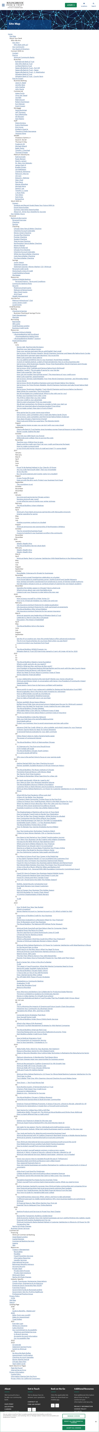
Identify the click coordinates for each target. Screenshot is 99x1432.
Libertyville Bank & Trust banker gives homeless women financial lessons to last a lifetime (50, 429)
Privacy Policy (14, 1296)
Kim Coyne (19, 127)
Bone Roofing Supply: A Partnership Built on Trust (35, 1087)
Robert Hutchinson (22, 102)
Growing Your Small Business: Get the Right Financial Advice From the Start (44, 1190)
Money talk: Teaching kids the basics (30, 347)
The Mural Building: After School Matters (32, 609)
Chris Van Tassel (21, 95)
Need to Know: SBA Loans (26, 954)
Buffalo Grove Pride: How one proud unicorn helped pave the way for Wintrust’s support (49, 704)
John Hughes (20, 87)
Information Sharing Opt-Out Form (24, 1376)
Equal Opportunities (21, 207)
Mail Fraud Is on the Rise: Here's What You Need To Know (38, 949)
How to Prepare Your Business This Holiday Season (35, 890)
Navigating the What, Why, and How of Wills (33, 1011)
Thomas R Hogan (21, 152)
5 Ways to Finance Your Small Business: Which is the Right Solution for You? (45, 801)
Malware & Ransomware (23, 290)
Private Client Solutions (22, 1273)
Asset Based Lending (20, 1237)
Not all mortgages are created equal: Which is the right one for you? (42, 393)
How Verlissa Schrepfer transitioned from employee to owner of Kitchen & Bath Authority (50, 582)
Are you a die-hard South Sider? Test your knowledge (36, 470)
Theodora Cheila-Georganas (25, 131)
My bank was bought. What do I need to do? (33, 780)
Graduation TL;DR (23, 983)
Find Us (15, 55)
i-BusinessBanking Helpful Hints (27, 336)
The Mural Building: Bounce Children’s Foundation (35, 784)
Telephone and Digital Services (25, 1332)
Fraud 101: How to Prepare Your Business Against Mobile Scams (40, 873)
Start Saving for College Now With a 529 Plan (33, 1110)
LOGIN (71, 5)
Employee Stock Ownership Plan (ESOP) (27, 1285)
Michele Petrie (20, 186)
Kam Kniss (19, 197)
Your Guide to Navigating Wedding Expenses (33, 696)
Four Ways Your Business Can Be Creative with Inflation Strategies (41, 839)
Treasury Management (20, 1250)
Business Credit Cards (20, 328)
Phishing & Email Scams (22, 288)
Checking (15, 222)
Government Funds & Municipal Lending (27, 1290)
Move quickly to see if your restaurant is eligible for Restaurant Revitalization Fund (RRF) (49, 689)
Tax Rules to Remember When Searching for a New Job (37, 776)
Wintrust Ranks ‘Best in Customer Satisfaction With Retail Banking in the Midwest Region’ (50, 558)
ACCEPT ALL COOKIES (74, 1428)
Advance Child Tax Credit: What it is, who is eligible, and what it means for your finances (49, 727)
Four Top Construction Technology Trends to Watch (36, 831)
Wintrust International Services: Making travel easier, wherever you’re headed (46, 1154)
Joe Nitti (18, 97)
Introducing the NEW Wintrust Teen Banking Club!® (36, 842)
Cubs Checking (17, 1328)
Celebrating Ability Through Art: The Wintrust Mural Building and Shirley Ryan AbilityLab (49, 1112)
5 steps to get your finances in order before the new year (38, 592)
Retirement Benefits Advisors (23, 1264)
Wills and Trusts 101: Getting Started (30, 1070)
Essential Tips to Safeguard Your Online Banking (34, 1205)
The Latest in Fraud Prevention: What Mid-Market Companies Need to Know (45, 966)
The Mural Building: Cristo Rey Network (31, 717)
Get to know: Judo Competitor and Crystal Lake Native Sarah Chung (42, 415)
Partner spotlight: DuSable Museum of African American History (40, 765)
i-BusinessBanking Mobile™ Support (27, 338)
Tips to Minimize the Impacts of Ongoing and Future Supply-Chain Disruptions (46, 1006)
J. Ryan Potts (20, 193)
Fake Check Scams (20, 292)
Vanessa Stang (20, 133)
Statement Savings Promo (21, 1347)
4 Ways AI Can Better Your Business (30, 797)
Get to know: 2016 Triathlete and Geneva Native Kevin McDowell (40, 368)
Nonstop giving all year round (27, 499)
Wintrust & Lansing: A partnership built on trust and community (40, 1137)
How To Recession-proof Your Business (31, 922)
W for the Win (22, 472)
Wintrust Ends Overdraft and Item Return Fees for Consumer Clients (42, 928)
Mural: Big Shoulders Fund (26, 985)
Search (12, 1302)
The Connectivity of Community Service (31, 1040)
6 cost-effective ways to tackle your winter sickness (36, 501)
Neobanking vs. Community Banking (30, 981)
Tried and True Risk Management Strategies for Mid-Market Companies (43, 1025)
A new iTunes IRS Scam (25, 478)
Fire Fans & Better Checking (24, 258)
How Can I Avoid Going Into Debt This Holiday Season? (37, 880)
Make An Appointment (20, 1317)
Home (10, 34)
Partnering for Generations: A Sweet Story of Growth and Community (42, 1106)
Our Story (16, 43)
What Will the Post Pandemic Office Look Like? (34, 795)
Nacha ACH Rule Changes (21, 1226)
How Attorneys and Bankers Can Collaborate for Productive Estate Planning (45, 992)
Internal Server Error (18, 1370)
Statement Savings (20, 264)
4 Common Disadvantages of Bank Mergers (33, 894)
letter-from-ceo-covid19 (21, 1315)
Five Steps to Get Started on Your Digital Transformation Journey (40, 837)
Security (15, 286)
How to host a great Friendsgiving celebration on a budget (38, 577)
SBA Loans (16, 324)
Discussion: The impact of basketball (30, 620)
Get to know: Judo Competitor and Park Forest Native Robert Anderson (43, 417)
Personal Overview (19, 220)
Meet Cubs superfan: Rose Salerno (29, 357)
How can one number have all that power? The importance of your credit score (46, 374)
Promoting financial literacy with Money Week (34, 772)
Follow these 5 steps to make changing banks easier (36, 736)
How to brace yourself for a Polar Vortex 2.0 (33, 598)
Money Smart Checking (22, 233)
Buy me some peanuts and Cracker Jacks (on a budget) (37, 474)
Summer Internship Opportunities (26, 210)
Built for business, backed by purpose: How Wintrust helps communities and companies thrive (52, 1186)
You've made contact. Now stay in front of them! (35, 408)
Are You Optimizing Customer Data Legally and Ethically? (38, 852)
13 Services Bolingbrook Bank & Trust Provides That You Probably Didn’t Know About (48, 998)
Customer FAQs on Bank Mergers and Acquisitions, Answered (40, 787)
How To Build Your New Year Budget (30, 907)
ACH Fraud (18, 294)
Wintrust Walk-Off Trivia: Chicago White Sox (33, 1068)
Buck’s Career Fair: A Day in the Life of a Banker (34, 962)
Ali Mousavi (19, 117)
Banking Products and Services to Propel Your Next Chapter (39, 1211)
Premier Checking (20, 237)
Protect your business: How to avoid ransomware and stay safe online (42, 723)
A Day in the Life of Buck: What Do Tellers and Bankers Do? (38, 867)
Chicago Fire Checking (22, 250)
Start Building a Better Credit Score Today (32, 1034)
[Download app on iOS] (53, 1405)
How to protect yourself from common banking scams (37, 1146)
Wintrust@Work (18, 1275)
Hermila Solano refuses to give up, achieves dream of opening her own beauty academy (49, 584)
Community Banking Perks (22, 283)
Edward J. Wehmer (22, 178)
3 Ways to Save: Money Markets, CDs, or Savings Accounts (38, 833)
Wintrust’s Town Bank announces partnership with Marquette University (44, 512)
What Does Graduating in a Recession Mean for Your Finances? (40, 920)
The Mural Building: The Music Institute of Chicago (35, 770)
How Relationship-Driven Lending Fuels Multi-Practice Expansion (41, 1144)
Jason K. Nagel (20, 83)
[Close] (96, 1422)
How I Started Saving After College (29, 975)
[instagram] (34, 1409)
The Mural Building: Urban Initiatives (30, 505)
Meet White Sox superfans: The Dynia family (33, 391)
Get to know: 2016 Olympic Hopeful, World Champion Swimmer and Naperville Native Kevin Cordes (53, 353)
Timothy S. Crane (21, 190)
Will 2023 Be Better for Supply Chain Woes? (33, 892)
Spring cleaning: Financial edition (29, 675)
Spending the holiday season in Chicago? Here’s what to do (38, 588)
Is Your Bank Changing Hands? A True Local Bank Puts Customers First (43, 858)
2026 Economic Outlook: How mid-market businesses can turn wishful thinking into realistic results (53, 1218)
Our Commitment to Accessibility (24, 1330)
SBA (13, 1245)
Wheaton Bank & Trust (23, 74)
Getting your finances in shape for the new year (34, 1121)
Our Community (18, 47)
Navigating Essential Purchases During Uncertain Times (37, 1180)
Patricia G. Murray (22, 174)
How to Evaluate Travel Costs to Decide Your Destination (38, 814)
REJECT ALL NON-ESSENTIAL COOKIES (73, 1422)
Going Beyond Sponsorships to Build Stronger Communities (39, 1099)
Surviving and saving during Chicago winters (33, 497)
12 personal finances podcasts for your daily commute (37, 732)
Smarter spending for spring (27, 514)
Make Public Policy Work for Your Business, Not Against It (38, 1049)
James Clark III (20, 165)
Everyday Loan (17, 1323)
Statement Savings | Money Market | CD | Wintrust (32, 267)
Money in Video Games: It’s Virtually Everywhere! (35, 996)
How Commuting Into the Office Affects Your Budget (36, 818)
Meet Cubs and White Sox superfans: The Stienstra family (38, 421)
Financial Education (19, 341)
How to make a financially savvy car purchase (34, 698)
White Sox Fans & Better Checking (26, 254)
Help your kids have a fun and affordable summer (35, 719)
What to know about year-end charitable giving (34, 590)
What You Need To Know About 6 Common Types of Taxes (38, 672)
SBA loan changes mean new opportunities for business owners (40, 1059)
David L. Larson (20, 161)
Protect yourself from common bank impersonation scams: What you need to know (48, 1182)
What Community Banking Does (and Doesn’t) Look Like (37, 875)
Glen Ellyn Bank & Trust (23, 64)
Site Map (12, 36)
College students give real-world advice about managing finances (41, 1173)
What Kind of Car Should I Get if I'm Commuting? (35, 846)
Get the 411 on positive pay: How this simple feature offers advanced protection (46, 639)
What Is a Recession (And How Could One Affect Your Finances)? (41, 939)
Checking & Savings (19, 311)
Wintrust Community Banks (24, 57)
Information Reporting (22, 1258)
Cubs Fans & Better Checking (24, 256)
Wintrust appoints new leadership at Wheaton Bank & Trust (39, 615)
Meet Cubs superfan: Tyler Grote (29, 372)
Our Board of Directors (20, 49)
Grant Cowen (20, 106)
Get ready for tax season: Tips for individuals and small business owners (43, 1127)
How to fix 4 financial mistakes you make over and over (37, 601)
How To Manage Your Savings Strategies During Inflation (37, 827)
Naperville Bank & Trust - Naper (27, 70)
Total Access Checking (22, 241)
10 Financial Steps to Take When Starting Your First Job (37, 1203)
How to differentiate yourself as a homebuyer (33, 694)
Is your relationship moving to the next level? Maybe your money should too (45, 679)
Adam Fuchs (19, 93)
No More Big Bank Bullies (21, 1353)
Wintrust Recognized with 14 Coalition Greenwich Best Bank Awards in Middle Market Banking (52, 1135)
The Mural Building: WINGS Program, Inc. (32, 649)
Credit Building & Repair (21, 273)
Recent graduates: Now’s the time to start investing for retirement (41, 691)
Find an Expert (34, 1404)
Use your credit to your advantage (29, 400)
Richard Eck (19, 199)
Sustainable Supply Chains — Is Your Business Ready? (36, 823)
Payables (17, 1254)
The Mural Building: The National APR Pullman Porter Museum (39, 924)
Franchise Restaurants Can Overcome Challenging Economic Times (41, 1032)
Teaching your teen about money (29, 349)
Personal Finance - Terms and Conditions (30, 281)
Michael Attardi (21, 146)
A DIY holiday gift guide (25, 749)
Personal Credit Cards (20, 269)
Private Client (17, 1269)
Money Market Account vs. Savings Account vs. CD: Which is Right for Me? (44, 911)
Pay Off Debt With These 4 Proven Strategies (33, 977)
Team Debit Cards (18, 1364)
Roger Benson (20, 159)
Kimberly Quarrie (21, 129)
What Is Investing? (24, 909)
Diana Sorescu (20, 123)
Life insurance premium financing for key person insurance (38, 611)
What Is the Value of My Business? (29, 1023)
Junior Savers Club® (19, 303)
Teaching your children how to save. (30, 442)
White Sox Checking (19, 1326)
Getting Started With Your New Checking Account (35, 763)
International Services (20, 1262)
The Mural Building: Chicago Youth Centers (32, 751)
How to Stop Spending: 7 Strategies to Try (32, 1042)
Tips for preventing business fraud (29, 531)
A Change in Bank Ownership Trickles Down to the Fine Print (39, 799)
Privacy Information (16, 1372)
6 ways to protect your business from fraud (33, 643)
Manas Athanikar (21, 184)
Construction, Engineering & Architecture (27, 1283)
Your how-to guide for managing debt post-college (35, 1192)
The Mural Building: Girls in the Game (30, 626)
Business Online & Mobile (21, 332)
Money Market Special (20, 1359)
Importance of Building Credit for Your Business (34, 916)
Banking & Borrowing (19, 218)
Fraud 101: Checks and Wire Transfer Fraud (32, 877)
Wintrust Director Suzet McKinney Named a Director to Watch (40, 951)
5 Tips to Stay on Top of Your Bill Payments (32, 973)
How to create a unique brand (28, 446)
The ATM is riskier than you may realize (31, 398)
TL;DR (19, 888)
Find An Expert (17, 78)
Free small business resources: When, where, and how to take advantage (44, 1197)
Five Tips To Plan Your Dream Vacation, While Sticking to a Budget (41, 816)
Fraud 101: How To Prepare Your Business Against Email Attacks (40, 861)
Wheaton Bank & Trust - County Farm (29, 76)
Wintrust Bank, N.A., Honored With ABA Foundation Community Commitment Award (48, 869)
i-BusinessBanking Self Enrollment (26, 334)
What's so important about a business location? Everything (38, 406)
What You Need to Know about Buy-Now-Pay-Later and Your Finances (43, 803)
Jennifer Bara (20, 85)
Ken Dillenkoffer (21, 114)
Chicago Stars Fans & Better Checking (27, 229)
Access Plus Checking (22, 235)
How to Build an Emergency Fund (29, 1038)
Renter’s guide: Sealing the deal (28, 431)
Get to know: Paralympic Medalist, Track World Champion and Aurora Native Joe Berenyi (50, 389)
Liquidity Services (20, 1260)
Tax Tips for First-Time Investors (29, 774)
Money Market (19, 245)
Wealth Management (20, 296)
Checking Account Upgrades (24, 231)
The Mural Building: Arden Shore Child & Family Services (37, 1019)
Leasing (15, 1243)
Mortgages (16, 275)
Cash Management (19, 315)
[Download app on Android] (57, 1405)
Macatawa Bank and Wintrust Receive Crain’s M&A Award (38, 1161)
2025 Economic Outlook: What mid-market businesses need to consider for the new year (50, 1129)
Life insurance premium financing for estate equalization (37, 605)
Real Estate (16, 322)
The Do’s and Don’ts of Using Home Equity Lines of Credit (38, 932)
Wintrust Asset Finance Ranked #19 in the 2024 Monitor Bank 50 (40, 1123)
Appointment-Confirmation (22, 1355)
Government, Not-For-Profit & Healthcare (27, 1292)
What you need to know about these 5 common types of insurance (41, 713)
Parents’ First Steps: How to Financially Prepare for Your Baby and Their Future (45, 958)
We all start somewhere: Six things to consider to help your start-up (42, 404)
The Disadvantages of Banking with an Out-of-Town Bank (38, 812)
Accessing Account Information (25, 1336)
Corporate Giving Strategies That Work (31, 1015)
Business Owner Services (20, 1228)
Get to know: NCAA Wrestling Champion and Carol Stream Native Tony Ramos (46, 383)
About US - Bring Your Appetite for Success (30, 212)
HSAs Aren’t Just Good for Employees (31, 1171)
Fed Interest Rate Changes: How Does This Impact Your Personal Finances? (44, 865)
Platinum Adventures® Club (22, 300)
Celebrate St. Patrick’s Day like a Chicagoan (32, 617)
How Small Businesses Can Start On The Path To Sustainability (39, 820)
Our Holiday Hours (18, 214)
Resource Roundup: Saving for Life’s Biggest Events (35, 1051)
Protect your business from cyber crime (31, 396)
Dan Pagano (19, 119)
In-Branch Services (21, 1334)
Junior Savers (19, 262)
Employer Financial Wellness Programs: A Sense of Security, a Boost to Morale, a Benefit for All (51, 1104)
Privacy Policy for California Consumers (25, 1378)
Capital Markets (18, 1239)
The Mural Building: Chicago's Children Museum (34, 1097)
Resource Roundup (24, 937)
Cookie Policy (16, 1374)
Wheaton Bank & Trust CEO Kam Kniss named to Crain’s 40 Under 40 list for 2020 (47, 651)
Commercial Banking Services (23, 1241)
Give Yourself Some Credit (26, 1017)
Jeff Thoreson (20, 112)
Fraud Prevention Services (23, 1256)
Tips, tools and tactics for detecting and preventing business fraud (41, 1133)
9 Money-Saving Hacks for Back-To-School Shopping (36, 730)
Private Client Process (22, 1271)
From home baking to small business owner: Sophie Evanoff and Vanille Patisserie (47, 579)
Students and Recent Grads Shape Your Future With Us (34, 205)
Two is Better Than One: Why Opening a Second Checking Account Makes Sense (46, 1078)
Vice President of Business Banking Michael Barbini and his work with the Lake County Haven (51, 668)
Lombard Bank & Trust (23, 66)
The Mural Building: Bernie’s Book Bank (31, 546)
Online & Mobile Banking (21, 279)
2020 (13, 1313)
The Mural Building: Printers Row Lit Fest (31, 825)
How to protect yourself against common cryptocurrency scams (40, 1150)
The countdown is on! (25, 484)
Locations (9, 1406)
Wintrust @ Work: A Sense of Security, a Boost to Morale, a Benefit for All (44, 1152)
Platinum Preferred (21, 248)
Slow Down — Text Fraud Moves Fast (30, 1083)
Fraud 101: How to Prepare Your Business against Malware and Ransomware (45, 863)
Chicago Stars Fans (19, 1362)
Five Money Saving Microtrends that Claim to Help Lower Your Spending (43, 1176)
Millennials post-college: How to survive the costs (35, 438)
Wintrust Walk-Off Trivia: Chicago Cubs (31, 1066)
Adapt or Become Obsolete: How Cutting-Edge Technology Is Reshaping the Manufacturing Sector (53, 1053)
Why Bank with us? (21, 45)
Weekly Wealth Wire (24, 543)
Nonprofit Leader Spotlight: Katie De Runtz (32, 968)
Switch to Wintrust (19, 1349)
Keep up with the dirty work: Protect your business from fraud (40, 480)
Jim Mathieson (20, 169)
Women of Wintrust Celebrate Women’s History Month (37, 941)
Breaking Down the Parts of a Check (30, 930)
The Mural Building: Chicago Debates (30, 708)
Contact (15, 53)
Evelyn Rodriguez (21, 125)
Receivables (18, 1252)
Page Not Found (16, 1368)
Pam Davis (19, 182)
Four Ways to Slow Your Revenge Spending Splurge (35, 782)
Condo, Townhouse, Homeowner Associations (29, 1281)
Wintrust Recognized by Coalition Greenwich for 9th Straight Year (41, 1063)
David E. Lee (19, 188)
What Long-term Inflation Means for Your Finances (35, 844)
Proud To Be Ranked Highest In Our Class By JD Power (36, 467)
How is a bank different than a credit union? (33, 1114)
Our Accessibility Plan (22, 1338)
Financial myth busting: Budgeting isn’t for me (33, 1220)
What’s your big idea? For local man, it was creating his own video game (43, 706)
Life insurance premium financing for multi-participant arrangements (42, 607)
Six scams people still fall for (27, 753)
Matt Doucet (20, 100)
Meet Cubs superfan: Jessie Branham (30, 377)
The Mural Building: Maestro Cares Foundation (34, 662)
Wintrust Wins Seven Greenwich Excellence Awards (36, 806)
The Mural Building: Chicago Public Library (32, 970)
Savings (15, 224)
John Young (19, 89)
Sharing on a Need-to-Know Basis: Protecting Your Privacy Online (41, 848)
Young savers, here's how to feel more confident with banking (39, 685)
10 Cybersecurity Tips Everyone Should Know (33, 746)
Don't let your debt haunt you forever (30, 436)
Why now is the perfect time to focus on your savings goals (39, 757)
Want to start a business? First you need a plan (34, 402)
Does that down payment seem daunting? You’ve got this (38, 355)
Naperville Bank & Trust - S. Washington (30, 72)
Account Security (18, 1266)
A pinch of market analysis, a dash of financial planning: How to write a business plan (48, 362)
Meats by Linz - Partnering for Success (31, 1093)
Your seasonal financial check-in (29, 1163)
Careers (15, 203)
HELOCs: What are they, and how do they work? (34, 666)
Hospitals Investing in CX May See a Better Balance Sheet (38, 808)
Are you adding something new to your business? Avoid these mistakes (43, 360)
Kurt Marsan (20, 104)
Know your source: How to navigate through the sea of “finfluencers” (42, 1159)
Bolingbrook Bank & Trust (24, 62)
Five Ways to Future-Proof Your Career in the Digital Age (37, 856)
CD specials (16, 1345)
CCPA (13, 1298)
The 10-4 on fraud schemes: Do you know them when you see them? (42, 641)
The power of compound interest (29, 738)
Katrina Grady (20, 157)
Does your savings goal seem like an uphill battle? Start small (39, 351)
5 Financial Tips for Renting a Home (30, 935)
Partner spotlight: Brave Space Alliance (31, 702)
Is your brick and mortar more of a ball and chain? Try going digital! (41, 448)
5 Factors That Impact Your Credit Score (31, 1089)
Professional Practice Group (22, 1294)
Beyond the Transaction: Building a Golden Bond (34, 1216)
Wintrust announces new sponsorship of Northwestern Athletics (41, 527)
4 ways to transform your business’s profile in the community (39, 533)
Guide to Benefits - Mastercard (23, 1311)
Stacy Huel (19, 180)
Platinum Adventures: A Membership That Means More (37, 1057)
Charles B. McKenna (22, 171)
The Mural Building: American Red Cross (32, 1030)
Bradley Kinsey (20, 167)
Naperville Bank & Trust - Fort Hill (27, 68)
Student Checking (20, 239)
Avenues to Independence (26, 1091)
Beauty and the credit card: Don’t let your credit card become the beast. (43, 444)
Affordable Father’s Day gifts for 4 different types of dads (38, 710)
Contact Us (33, 1402)
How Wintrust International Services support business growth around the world (46, 1142)
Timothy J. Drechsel (22, 150)
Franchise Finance (19, 1288)
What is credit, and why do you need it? (31, 664)
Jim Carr (18, 176)
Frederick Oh (20, 144)
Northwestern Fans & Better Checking (28, 243)
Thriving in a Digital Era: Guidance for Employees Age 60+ (38, 994)
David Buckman (21, 110)
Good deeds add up (24, 721)
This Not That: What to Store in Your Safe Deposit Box (36, 956)
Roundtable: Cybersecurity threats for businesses (35, 573)
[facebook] (29, 1409)
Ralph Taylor (19, 148)
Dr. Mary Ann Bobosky (23, 163)
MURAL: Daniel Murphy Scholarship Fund (32, 884)
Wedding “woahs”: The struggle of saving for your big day (38, 370)
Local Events (17, 305)
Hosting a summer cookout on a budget (31, 522)
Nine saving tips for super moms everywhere (33, 412)
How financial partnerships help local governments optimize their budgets (44, 1188)
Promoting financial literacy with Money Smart (34, 670)
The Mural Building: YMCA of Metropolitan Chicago (36, 742)
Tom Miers (19, 195)
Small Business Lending (20, 326)
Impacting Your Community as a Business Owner (35, 1009)
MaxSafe (15, 317)
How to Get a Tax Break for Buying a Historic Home (35, 850)
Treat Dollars (17, 1319)
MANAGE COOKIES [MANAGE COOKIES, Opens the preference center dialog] (74, 1416)
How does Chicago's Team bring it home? (32, 419)
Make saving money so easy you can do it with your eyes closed (40, 425)
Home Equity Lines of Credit (22, 271)
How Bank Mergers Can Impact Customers (32, 886)
